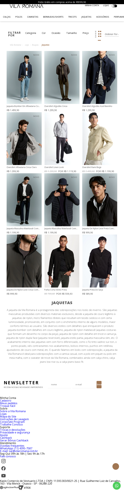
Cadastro (5, 400)
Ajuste (4, 435)
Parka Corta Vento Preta (55, 290)
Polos (18, 16)
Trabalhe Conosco (11, 424)
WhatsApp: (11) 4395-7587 (16, 448)
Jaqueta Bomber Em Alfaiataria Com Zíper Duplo (23, 106)
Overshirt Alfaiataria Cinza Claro (22, 167)
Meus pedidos (8, 403)
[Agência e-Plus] (9, 489)
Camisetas (32, 16)
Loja (27, 44)
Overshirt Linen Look (54, 167)
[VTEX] (24, 489)
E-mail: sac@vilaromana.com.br (19, 451)
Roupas (35, 44)
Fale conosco (8, 456)
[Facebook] (3, 471)
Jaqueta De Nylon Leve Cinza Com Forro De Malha (22, 290)
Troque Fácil (7, 406)
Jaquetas (86, 16)
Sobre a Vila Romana (13, 411)
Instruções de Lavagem (14, 419)
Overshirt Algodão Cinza (55, 106)
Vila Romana (15, 44)
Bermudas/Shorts (53, 16)
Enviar (99, 384)
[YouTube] (3, 478)
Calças (7, 16)
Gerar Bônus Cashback (14, 440)
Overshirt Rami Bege (91, 167)
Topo (115, 466)
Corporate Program (12, 422)
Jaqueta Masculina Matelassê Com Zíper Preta (22, 229)
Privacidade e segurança (15, 432)
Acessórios (102, 16)
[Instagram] (3, 463)
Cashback (6, 438)
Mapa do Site (8, 416)
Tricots (72, 16)
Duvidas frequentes (12, 446)
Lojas (106, 5)
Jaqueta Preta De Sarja (92, 290)
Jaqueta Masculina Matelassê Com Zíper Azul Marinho (60, 229)
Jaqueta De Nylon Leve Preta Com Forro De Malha (98, 229)
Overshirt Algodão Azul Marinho (97, 106)
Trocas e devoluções (12, 430)
